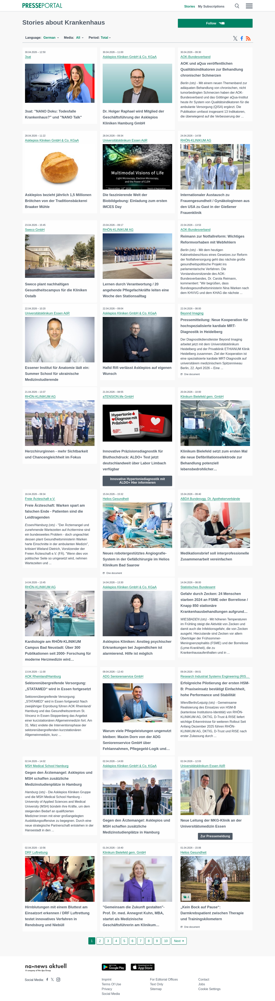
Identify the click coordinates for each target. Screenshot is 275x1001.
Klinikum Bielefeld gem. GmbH (202, 396)
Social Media (111, 991)
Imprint (106, 977)
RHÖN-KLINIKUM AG (196, 140)
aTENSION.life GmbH (118, 396)
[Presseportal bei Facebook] (46, 977)
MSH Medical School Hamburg (47, 764)
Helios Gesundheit (116, 498)
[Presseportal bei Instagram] (57, 977)
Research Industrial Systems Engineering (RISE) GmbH (220, 675)
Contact (203, 977)
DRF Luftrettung (36, 850)
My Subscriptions (211, 6)
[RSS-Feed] (248, 39)
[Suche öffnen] (237, 6)
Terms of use (111, 982)
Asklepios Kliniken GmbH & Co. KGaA (130, 57)
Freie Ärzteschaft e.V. (40, 498)
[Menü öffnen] (249, 6)
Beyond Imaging (192, 313)
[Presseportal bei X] (51, 977)
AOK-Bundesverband (196, 57)
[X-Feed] (235, 39)
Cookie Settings (209, 986)
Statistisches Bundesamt (198, 586)
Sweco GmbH (35, 230)
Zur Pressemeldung (215, 834)
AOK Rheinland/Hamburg (43, 675)
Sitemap (156, 986)
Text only (156, 982)
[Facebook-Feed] (241, 39)
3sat (28, 57)
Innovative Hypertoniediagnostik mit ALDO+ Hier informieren (137, 479)
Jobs (201, 982)
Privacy (107, 986)
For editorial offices (164, 977)
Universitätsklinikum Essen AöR (125, 140)
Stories (189, 6)
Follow (215, 23)
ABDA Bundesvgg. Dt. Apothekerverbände (210, 498)
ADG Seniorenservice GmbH (123, 675)
